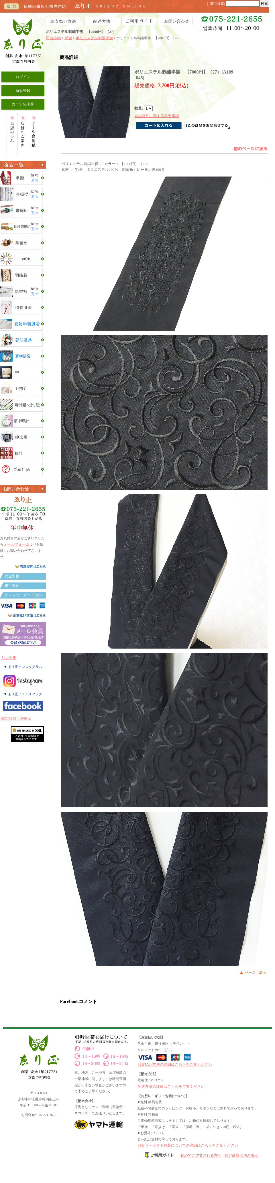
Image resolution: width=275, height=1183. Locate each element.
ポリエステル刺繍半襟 (94, 38)
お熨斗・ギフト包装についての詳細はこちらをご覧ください (188, 1145)
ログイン (22, 77)
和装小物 (53, 38)
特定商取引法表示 (16, 718)
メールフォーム (16, 544)
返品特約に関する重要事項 (156, 116)
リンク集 (8, 657)
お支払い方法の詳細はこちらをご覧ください (175, 1064)
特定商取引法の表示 (241, 1155)
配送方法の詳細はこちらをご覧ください (171, 1086)
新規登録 (22, 90)
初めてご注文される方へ (200, 1155)
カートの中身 (23, 104)
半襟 (68, 38)
